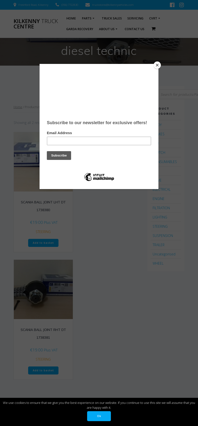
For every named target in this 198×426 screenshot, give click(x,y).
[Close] (157, 65)
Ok (99, 416)
